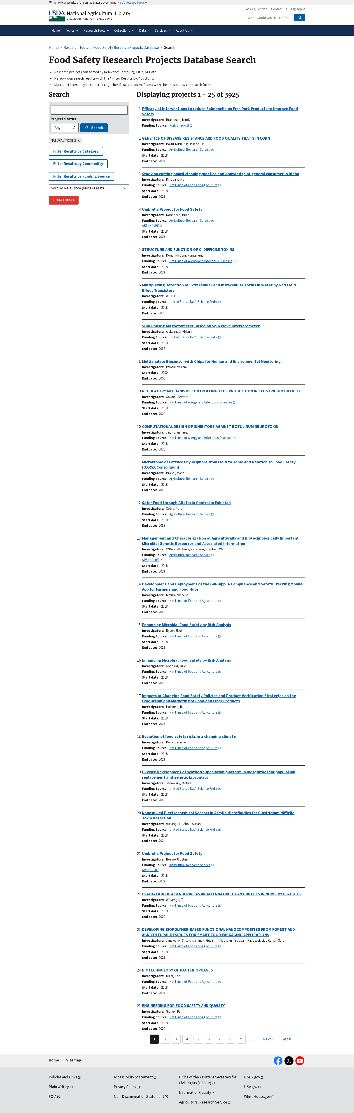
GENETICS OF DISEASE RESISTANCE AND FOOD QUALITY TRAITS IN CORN (206, 138)
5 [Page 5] (198, 1039)
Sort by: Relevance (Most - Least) (77, 188)
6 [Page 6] (209, 1039)
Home (54, 1060)
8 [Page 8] (230, 1039)
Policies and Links (63, 1077)
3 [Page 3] (176, 1039)
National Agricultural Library (98, 13)
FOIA (52, 1096)
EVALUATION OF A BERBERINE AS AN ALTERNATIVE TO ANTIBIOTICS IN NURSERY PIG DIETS (221, 893)
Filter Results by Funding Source (81, 176)
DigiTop (296, 9)
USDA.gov (252, 1077)
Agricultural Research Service (189, 149)
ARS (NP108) (150, 225)
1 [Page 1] (154, 1039)
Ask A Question (256, 8)
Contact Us (279, 8)
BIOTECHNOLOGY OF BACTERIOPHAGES (177, 970)
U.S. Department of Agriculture (89, 19)
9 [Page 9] (241, 1039)
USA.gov (251, 1086)
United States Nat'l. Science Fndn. (193, 301)
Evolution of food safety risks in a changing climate (189, 736)
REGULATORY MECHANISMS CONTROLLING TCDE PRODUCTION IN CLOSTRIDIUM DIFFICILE (221, 391)
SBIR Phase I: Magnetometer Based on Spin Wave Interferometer (201, 325)
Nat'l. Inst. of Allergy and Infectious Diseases (200, 261)
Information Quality (195, 1092)
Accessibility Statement (133, 1077)
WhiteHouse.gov (257, 1096)
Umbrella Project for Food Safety (172, 209)
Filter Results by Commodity (78, 163)
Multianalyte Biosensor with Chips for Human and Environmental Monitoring (211, 361)
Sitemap (73, 1060)
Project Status (63, 118)
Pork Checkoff (179, 125)
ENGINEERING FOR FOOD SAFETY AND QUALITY (183, 1005)
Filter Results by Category (76, 151)
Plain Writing (59, 1086)
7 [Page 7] (219, 1039)
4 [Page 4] (187, 1039)
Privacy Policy (125, 1086)
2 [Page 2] (165, 1039)
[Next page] (269, 1039)
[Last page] (286, 1039)
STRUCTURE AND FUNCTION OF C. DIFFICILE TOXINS (188, 249)
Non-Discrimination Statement (139, 1096)
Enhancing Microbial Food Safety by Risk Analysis (186, 624)
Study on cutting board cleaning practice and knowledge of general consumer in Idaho (220, 173)
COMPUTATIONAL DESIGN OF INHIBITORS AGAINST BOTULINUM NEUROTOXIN (210, 426)
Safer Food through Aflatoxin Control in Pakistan (186, 502)
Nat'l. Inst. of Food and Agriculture (193, 185)
